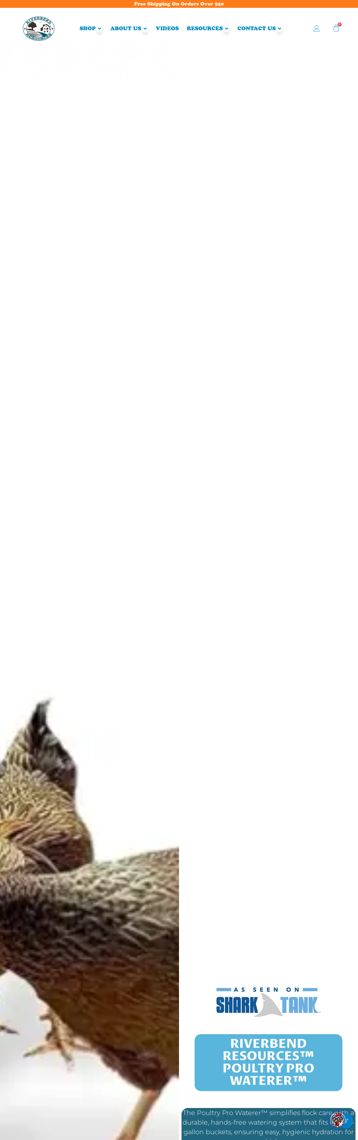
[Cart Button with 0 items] (345, 1127)
